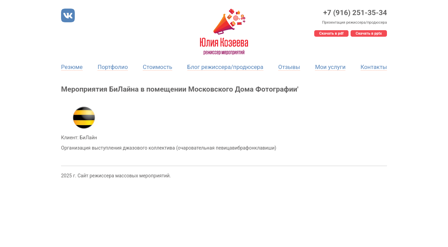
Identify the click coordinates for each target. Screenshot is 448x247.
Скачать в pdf (331, 33)
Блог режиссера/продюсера (225, 66)
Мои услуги (330, 66)
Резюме (72, 66)
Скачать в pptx (369, 33)
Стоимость (157, 66)
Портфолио (112, 66)
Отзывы (289, 66)
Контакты (374, 66)
